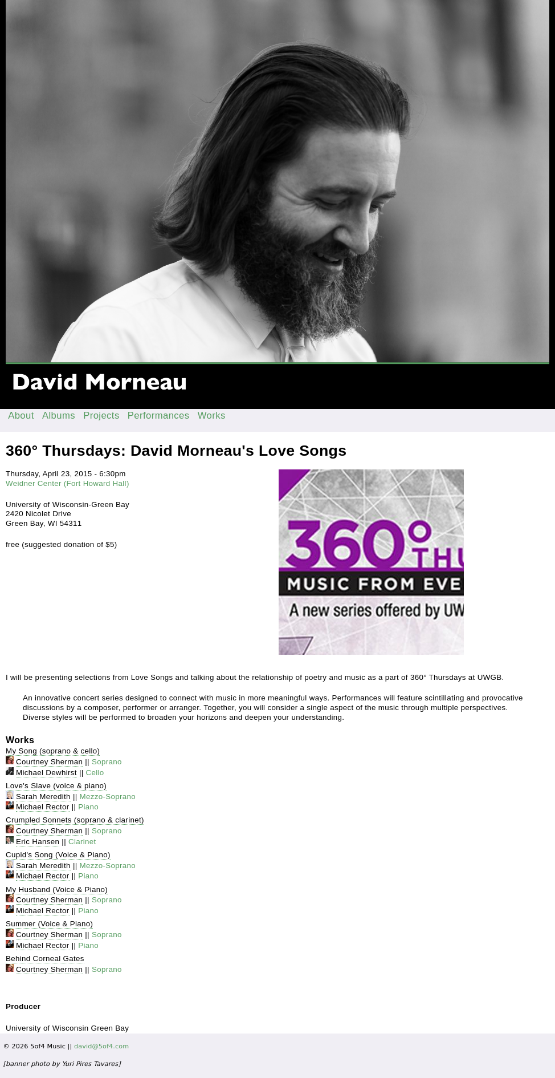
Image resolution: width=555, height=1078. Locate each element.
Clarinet (82, 841)
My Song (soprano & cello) (53, 751)
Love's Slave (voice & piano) (56, 785)
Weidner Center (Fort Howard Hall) (67, 483)
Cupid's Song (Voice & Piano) (58, 854)
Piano (88, 807)
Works (212, 415)
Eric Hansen (37, 841)
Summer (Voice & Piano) (49, 923)
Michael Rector (43, 807)
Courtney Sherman (49, 761)
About (21, 415)
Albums (58, 415)
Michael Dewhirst (46, 772)
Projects (101, 415)
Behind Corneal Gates (45, 958)
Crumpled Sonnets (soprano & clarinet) (75, 820)
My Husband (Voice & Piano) (57, 889)
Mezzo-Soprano (108, 796)
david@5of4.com (101, 1046)
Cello (95, 772)
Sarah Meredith (43, 796)
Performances (159, 415)
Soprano (107, 761)
